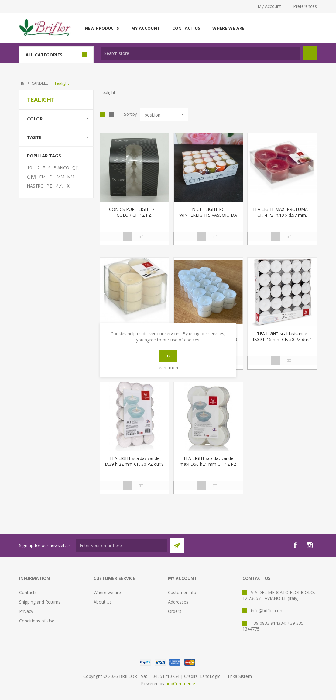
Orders (174, 611)
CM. (42, 177)
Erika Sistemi (240, 676)
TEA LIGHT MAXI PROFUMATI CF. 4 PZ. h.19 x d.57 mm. (282, 212)
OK (168, 356)
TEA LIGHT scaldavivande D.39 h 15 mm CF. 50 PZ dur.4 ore (282, 339)
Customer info (182, 592)
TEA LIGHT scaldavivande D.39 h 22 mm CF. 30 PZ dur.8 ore (134, 464)
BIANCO (61, 168)
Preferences (305, 6)
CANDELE (40, 83)
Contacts (28, 592)
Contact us (186, 28)
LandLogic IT (212, 676)
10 (29, 168)
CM (31, 177)
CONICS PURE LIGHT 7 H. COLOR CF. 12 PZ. (134, 212)
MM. (71, 177)
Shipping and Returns (39, 602)
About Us (103, 602)
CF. (75, 167)
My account (145, 28)
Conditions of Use (36, 621)
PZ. (59, 186)
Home (22, 83)
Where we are (228, 28)
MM (60, 177)
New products (102, 28)
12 (37, 168)
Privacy (26, 611)
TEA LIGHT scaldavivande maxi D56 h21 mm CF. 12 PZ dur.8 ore (208, 464)
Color (35, 119)
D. (51, 177)
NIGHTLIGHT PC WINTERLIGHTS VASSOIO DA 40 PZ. (208, 215)
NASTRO (35, 186)
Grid (102, 114)
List (111, 114)
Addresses (178, 602)
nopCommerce (180, 683)
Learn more (168, 367)
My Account (269, 6)
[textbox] (200, 53)
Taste (34, 137)
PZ (49, 186)
